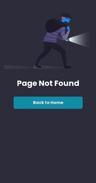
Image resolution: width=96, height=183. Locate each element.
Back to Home (48, 102)
